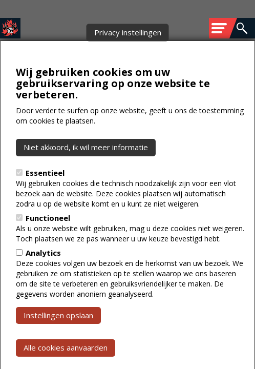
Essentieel (45, 196)
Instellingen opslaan (58, 338)
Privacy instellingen (127, 55)
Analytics (43, 276)
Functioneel (48, 241)
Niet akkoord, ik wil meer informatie (86, 171)
